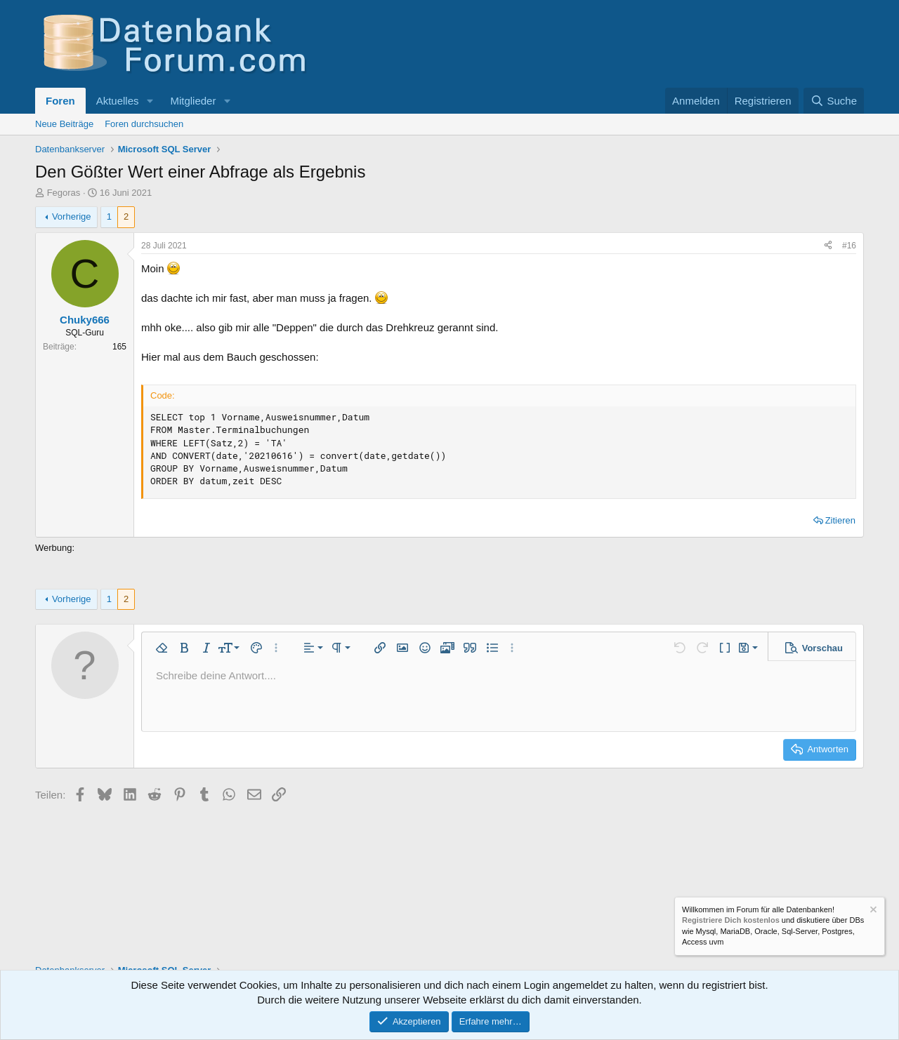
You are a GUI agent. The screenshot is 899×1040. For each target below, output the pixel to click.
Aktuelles (117, 101)
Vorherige (71, 216)
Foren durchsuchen (144, 124)
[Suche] (833, 101)
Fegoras (64, 192)
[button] (149, 101)
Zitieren (840, 520)
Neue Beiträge (64, 124)
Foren (60, 101)
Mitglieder (193, 101)
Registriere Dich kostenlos (731, 920)
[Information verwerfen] (872, 911)
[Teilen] (828, 246)
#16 (849, 246)
